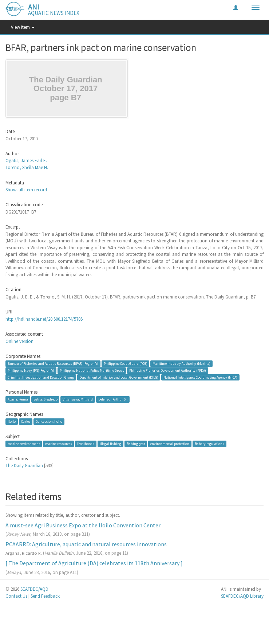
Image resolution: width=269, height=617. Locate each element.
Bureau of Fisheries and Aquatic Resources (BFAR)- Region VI (53, 363)
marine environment (24, 443)
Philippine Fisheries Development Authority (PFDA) (167, 370)
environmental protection (169, 443)
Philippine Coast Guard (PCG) (125, 363)
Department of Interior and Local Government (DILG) (118, 377)
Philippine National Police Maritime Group (92, 370)
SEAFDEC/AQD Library (242, 596)
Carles (26, 421)
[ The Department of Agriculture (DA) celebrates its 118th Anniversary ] (94, 563)
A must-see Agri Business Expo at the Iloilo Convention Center (83, 525)
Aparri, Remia (18, 399)
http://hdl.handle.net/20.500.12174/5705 (44, 319)
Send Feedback (45, 596)
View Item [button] (23, 27)
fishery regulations (209, 443)
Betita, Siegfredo (45, 399)
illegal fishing (110, 443)
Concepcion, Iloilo (49, 421)
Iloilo (12, 421)
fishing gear (136, 443)
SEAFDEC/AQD (34, 589)
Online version (19, 341)
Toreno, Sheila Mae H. (26, 167)
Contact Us (16, 596)
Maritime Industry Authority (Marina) (181, 363)
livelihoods (85, 443)
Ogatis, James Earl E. (26, 160)
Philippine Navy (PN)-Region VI (31, 370)
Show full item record (26, 190)
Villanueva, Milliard (78, 399)
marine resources (58, 443)
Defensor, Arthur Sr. (112, 399)
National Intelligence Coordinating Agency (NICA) (200, 377)
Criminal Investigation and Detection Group (41, 377)
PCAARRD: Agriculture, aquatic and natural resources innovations (86, 544)
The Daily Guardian (24, 465)
